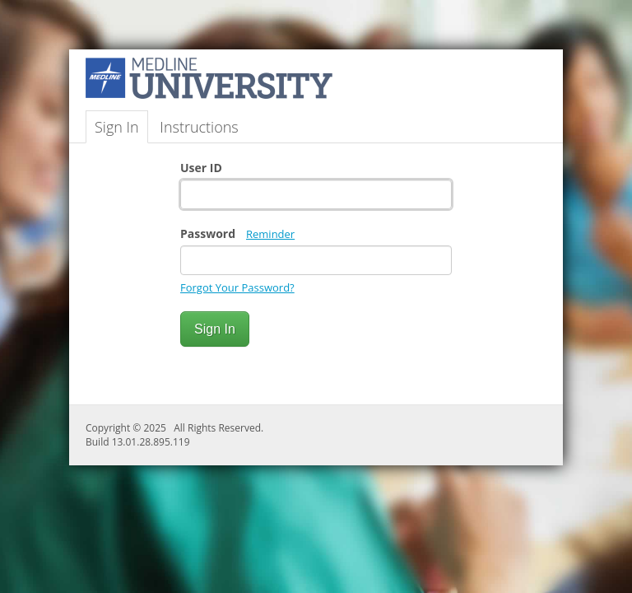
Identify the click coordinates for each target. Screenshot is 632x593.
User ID (201, 167)
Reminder (270, 233)
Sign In (117, 127)
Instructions (199, 127)
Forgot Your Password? (237, 287)
